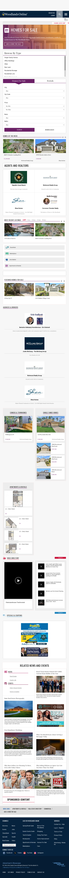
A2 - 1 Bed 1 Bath (24, 519)
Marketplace (13, 253)
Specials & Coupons (14, 615)
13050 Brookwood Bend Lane (57, 458)
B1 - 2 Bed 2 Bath (23, 544)
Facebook (9, 852)
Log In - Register (59, 828)
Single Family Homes (11, 57)
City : (5, 87)
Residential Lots (9, 74)
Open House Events (16, 688)
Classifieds (13, 247)
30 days (44, 220)
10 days (34, 220)
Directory (5, 825)
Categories (60, 557)
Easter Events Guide (28, 831)
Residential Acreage (10, 70)
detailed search (49, 129)
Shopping (40, 831)
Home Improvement (43, 838)
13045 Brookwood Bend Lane (57, 445)
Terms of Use (58, 831)
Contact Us (40, 872)
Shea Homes (62, 160)
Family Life (13, 680)
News (10, 672)
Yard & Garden (27, 835)
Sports (14, 833)
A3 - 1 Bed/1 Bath (24, 531)
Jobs (13, 829)
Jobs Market (12, 259)
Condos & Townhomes (18, 412)
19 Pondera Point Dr (10, 238)
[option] (19, 150)
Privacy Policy (58, 835)
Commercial (47, 809)
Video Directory (13, 558)
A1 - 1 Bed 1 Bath (10, 509)
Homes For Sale (42, 842)
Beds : (6, 114)
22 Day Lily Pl (8, 298)
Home (4, 872)
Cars (38, 846)
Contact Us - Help (59, 824)
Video (13, 840)
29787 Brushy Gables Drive (43, 155)
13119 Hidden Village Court (42, 298)
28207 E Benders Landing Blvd (12, 155)
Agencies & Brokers (10, 307)
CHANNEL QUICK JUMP (54, 23)
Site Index (11, 872)
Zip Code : (7, 94)
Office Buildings (9, 61)
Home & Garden (14, 691)
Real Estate (13, 676)
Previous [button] (63, 137)
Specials (4, 836)
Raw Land (7, 67)
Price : (6, 102)
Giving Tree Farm (42, 835)
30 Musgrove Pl (9, 434)
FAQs (55, 839)
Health (14, 836)
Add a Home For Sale (13, 44)
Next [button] (65, 137)
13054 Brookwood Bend (57, 470)
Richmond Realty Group (27, 160)
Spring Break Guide (28, 825)
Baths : (6, 121)
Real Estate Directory (35, 809)
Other (6, 64)
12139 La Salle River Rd (44, 434)
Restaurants (26, 838)
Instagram (41, 852)
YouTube (29, 852)
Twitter (20, 852)
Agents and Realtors (16, 165)
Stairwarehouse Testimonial (15, 602)
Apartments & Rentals (15, 265)
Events (10, 683)
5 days (28, 220)
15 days (39, 220)
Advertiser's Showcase (12, 863)
